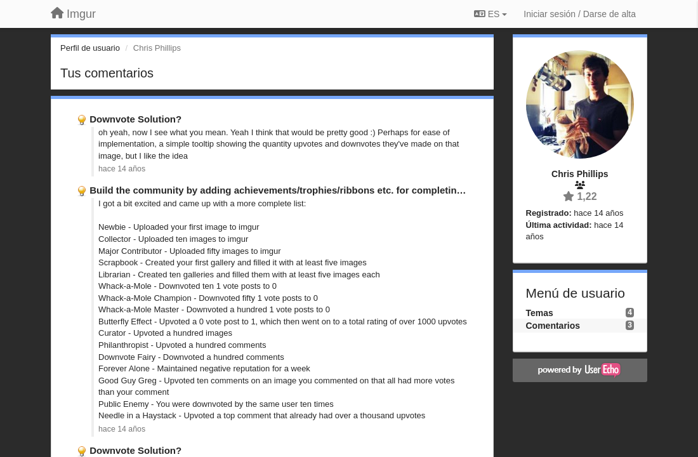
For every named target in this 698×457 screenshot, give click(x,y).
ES (490, 14)
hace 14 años (121, 168)
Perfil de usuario (90, 48)
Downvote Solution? (135, 119)
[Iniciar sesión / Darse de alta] (579, 14)
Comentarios (553, 326)
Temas (539, 313)
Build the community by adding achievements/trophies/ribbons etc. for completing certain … (298, 190)
